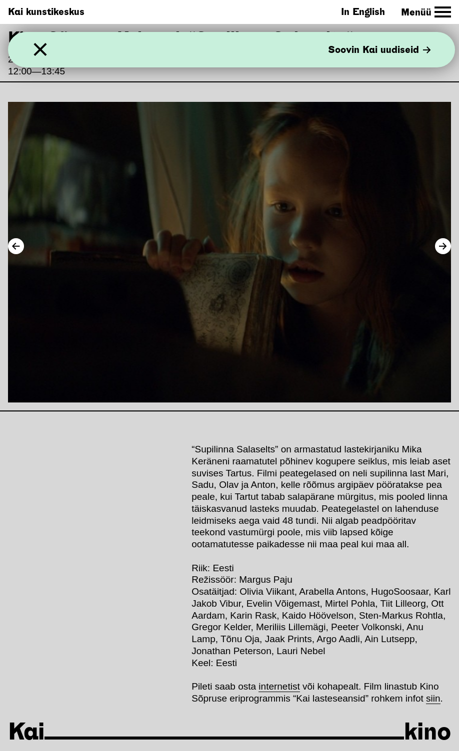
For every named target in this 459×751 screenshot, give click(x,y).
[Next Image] (443, 246)
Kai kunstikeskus (46, 11)
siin (433, 698)
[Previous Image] (16, 246)
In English (363, 11)
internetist (279, 686)
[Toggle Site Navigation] (426, 12)
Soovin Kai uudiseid (379, 49)
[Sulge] (40, 49)
